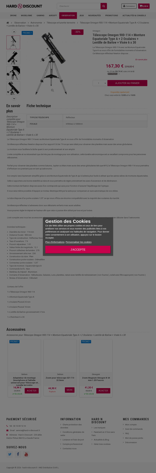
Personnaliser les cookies (79, 242)
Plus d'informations (55, 242)
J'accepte (78, 249)
